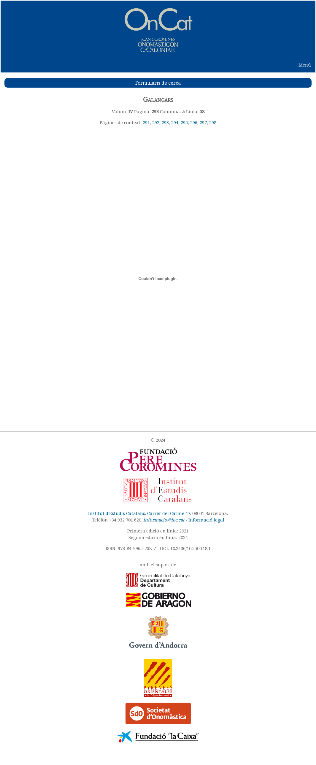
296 (193, 122)
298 (212, 122)
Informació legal (206, 520)
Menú (304, 65)
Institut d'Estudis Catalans (116, 513)
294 (174, 122)
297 (203, 122)
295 (184, 122)
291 (146, 122)
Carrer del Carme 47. (169, 513)
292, (157, 122)
